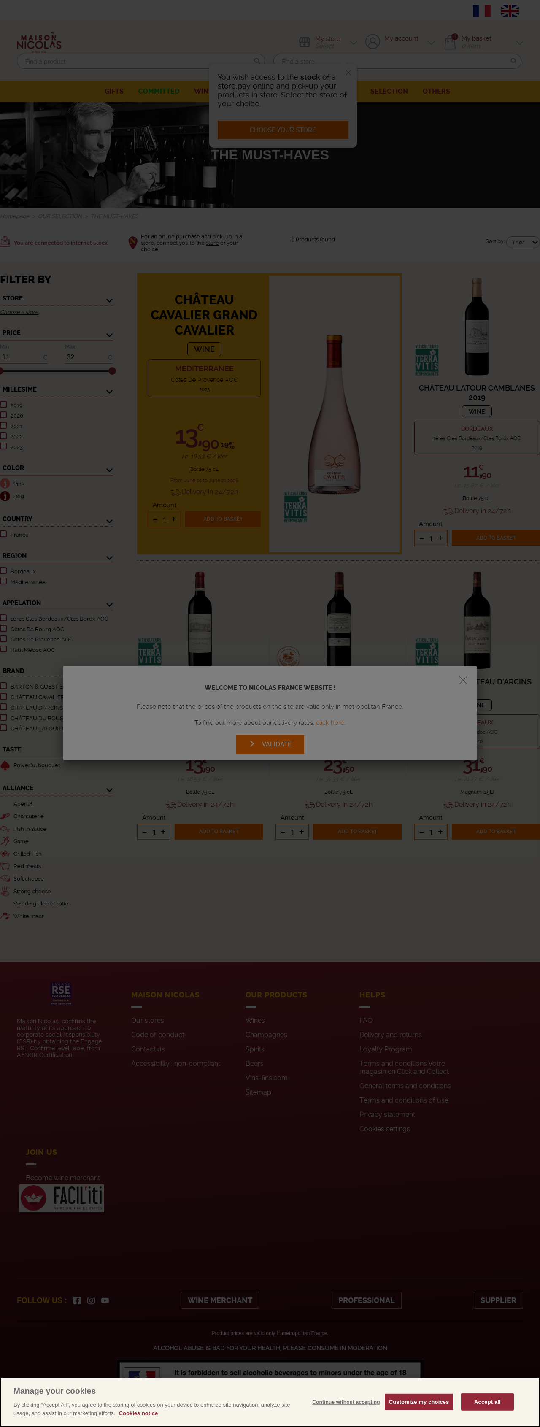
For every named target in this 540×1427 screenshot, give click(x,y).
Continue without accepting (346, 1421)
